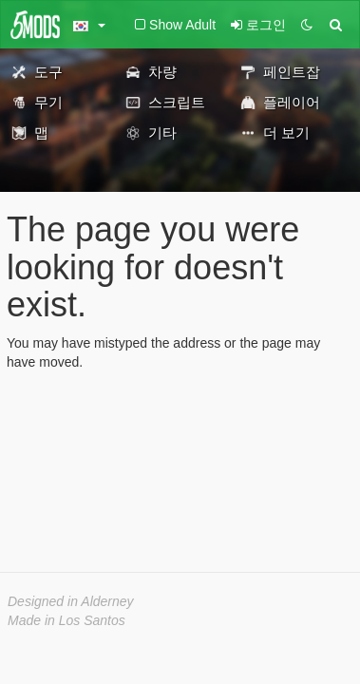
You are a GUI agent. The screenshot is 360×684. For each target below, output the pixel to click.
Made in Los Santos (66, 620)
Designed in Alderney (71, 601)
